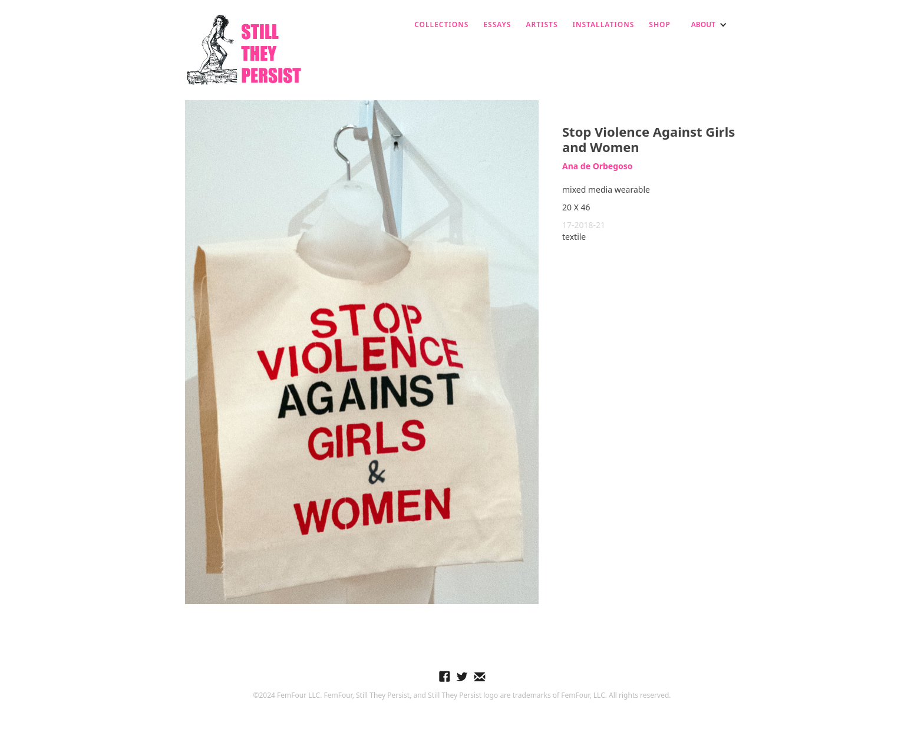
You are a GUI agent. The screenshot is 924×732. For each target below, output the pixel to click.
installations (604, 24)
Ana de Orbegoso (597, 166)
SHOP (660, 24)
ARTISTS (541, 24)
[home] (244, 50)
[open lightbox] (362, 352)
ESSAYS (497, 24)
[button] (709, 25)
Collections (441, 24)
